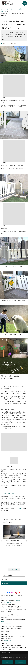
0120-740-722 (7, 602)
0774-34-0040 (7, 640)
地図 (18, 600)
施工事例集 (5, 583)
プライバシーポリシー (15, 657)
